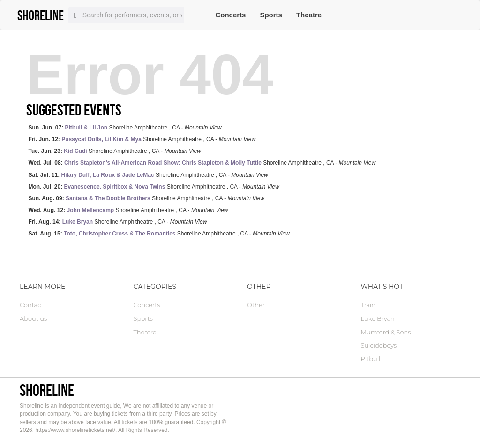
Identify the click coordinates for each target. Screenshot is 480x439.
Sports (271, 15)
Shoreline (47, 390)
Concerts (230, 15)
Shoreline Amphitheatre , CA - (124, 127)
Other (256, 305)
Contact (32, 305)
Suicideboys (379, 345)
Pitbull (371, 359)
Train (368, 305)
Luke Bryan (378, 318)
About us (33, 318)
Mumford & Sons (386, 332)
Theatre (309, 15)
